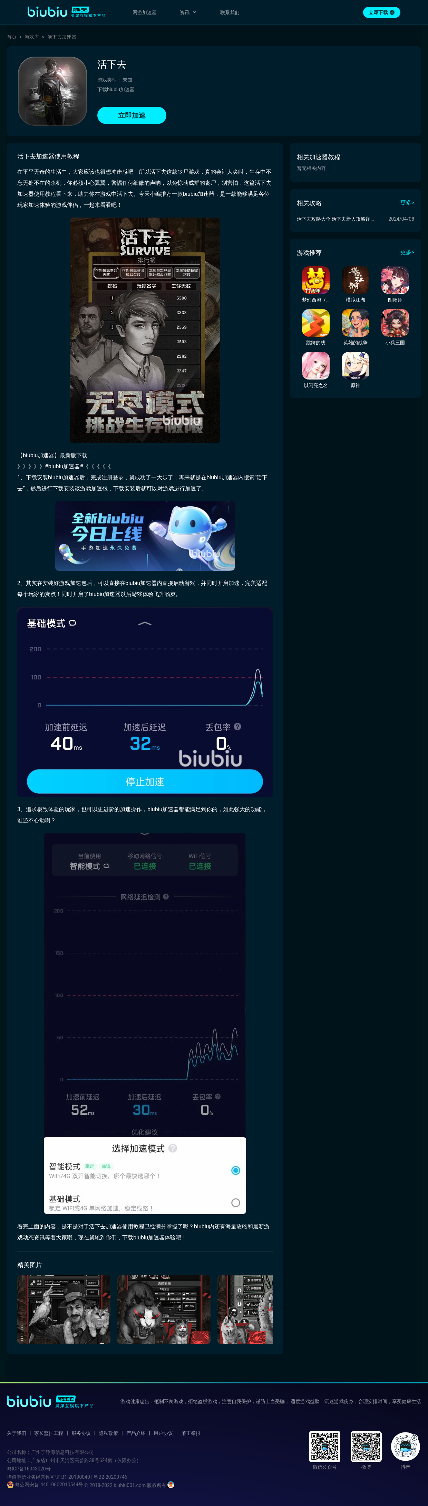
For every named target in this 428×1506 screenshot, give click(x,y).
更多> (407, 202)
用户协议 (163, 1433)
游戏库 (32, 37)
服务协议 (81, 1433)
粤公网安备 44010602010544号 (45, 1484)
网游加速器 (145, 12)
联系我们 (230, 12)
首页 (12, 37)
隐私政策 (108, 1433)
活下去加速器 (61, 37)
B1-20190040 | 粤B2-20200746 (94, 1477)
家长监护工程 (48, 1433)
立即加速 (132, 115)
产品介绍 (136, 1433)
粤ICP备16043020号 (29, 1468)
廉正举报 (191, 1433)
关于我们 (16, 1433)
